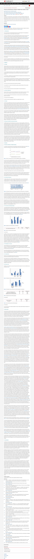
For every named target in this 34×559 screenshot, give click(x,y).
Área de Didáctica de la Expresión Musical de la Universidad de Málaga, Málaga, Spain (14, 13)
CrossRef (11, 490)
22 (4, 542)
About (15, 3)
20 (4, 536)
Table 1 (27, 210)
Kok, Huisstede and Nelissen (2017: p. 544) (9, 372)
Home (2, 3)
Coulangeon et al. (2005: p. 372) (7, 432)
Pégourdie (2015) (24, 37)
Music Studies (9, 24)
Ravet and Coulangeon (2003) (8, 46)
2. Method (5, 62)
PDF (11, 14)
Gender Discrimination (13, 24)
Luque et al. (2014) (25, 385)
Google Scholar (7, 490)
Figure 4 (13, 248)
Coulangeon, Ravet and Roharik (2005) (16, 46)
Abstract (5, 15)
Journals (7, 3)
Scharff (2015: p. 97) (26, 410)
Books (10, 3)
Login (28, 1)
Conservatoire (5, 24)
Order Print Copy (6, 555)
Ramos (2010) (24, 46)
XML (15, 14)
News (12, 3)
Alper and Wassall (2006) (26, 52)
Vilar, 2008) (15, 397)
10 (4, 507)
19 (4, 533)
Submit (21, 3)
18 (4, 530)
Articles (4, 3)
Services (18, 3)
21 (4, 539)
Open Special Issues (6, 548)
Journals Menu (6, 544)
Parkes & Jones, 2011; (11, 397)
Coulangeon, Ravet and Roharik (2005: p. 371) (24, 399)
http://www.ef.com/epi (8, 498)
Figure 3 (22, 214)
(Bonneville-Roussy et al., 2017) (15, 370)
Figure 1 (28, 146)
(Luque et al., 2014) (20, 381)
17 (4, 528)
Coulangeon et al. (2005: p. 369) (11, 409)
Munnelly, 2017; (7, 397)
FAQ (4, 558)
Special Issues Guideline (7, 551)
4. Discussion (6, 309)
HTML (13, 14)
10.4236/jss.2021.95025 (8, 14)
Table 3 (16, 252)
